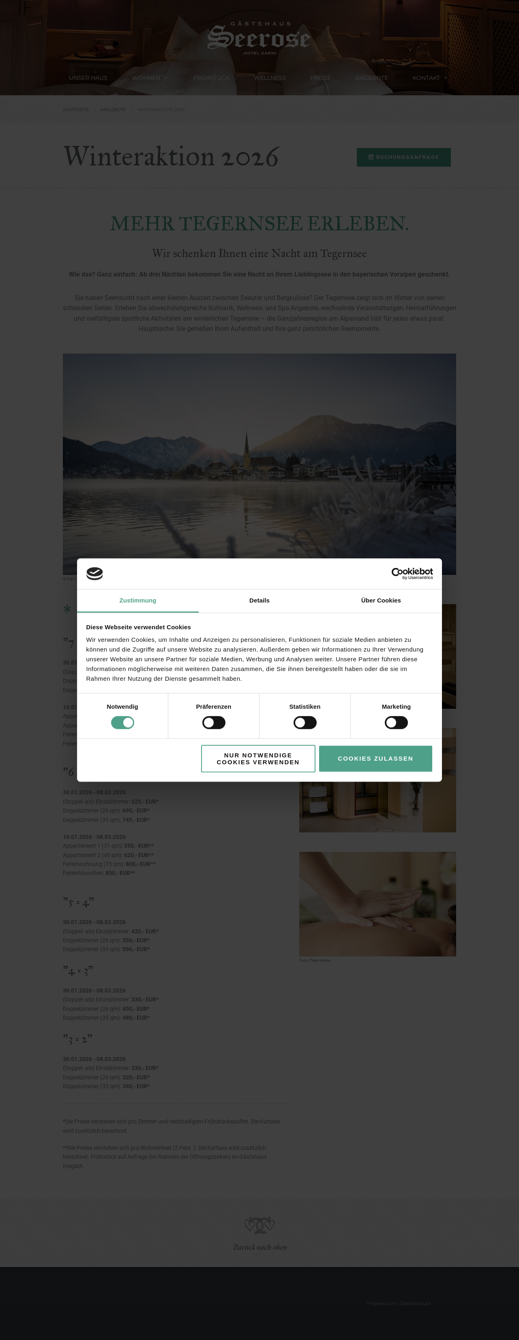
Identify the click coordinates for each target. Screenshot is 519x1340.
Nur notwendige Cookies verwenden (258, 758)
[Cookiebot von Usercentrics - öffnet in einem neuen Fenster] (397, 574)
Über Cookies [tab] (381, 600)
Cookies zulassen (375, 758)
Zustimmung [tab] (138, 600)
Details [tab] (259, 600)
